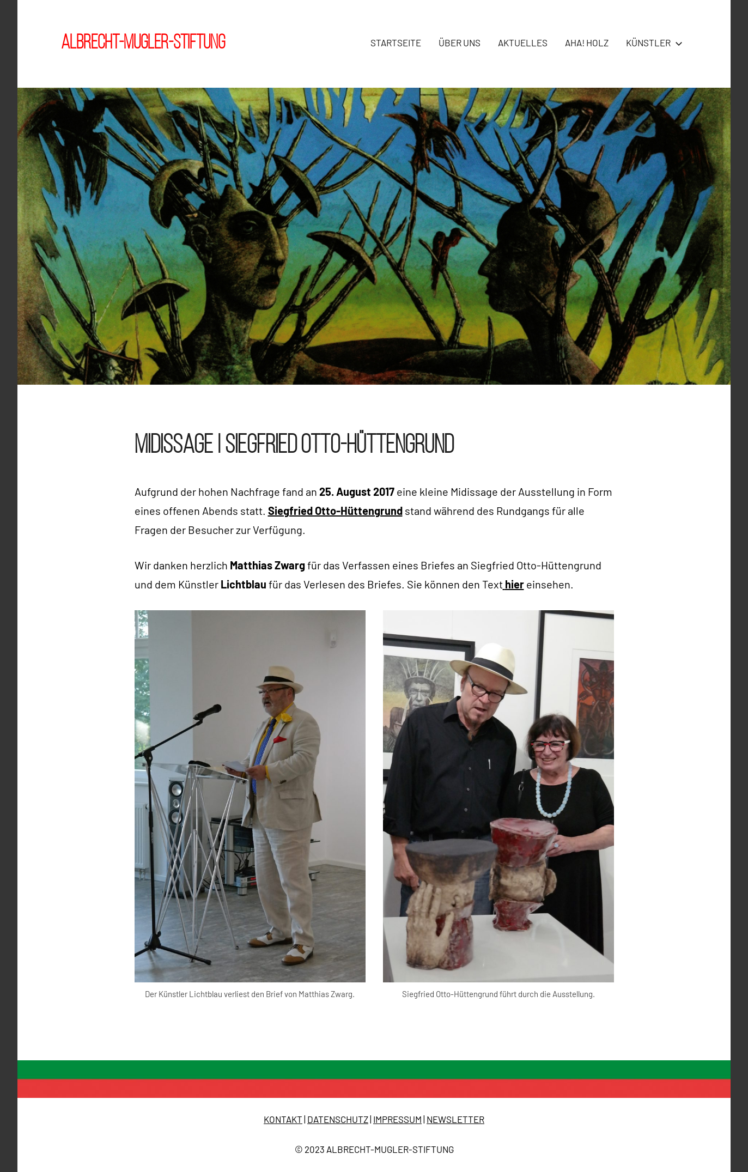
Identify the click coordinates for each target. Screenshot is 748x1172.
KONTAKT (283, 1119)
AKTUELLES (523, 42)
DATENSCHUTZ (337, 1119)
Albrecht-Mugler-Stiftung (143, 43)
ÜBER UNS (460, 42)
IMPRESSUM (397, 1119)
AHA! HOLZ (587, 42)
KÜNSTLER (652, 42)
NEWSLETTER (455, 1119)
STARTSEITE (395, 42)
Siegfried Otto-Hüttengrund (335, 510)
